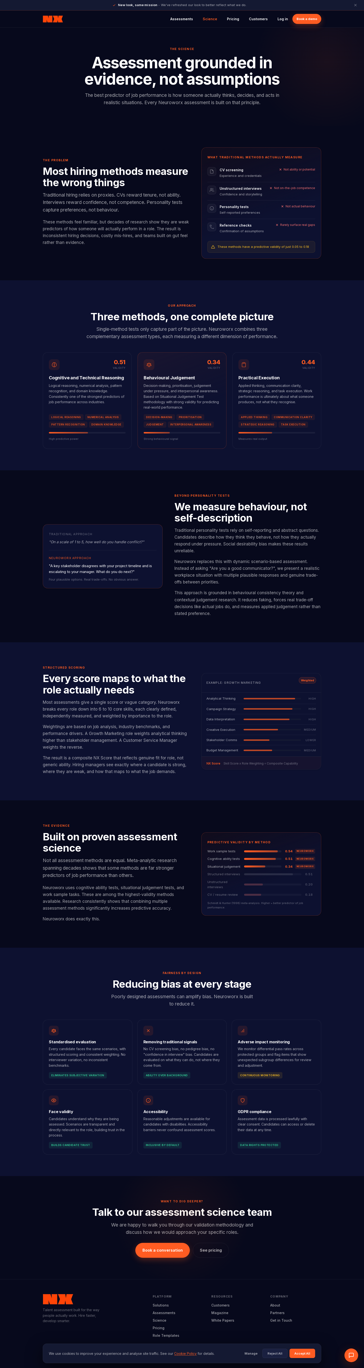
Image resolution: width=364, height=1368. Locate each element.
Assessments (181, 19)
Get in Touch (281, 1320)
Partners (277, 1313)
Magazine (219, 1313)
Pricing (233, 19)
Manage (251, 1353)
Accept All (302, 1353)
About (275, 1305)
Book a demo (307, 19)
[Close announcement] (355, 5)
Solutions (161, 1305)
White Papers (222, 1320)
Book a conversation (162, 1250)
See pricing (211, 1250)
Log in (283, 19)
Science (210, 19)
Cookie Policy (185, 1353)
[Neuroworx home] (53, 19)
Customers (258, 19)
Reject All (275, 1353)
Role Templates (166, 1335)
